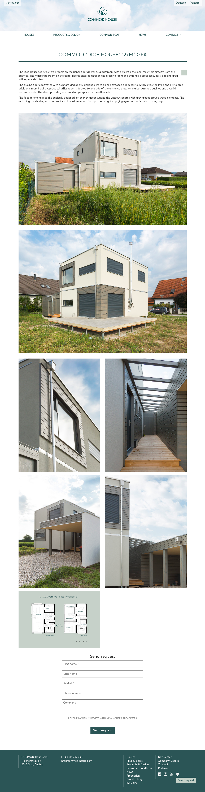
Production (133, 776)
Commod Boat (109, 35)
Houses (29, 35)
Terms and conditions (139, 768)
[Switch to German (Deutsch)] (181, 3)
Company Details (168, 761)
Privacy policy (135, 761)
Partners (163, 768)
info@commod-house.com (76, 761)
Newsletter (165, 757)
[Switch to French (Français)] (194, 3)
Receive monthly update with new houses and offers (102, 720)
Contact (172, 35)
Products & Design (66, 35)
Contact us (12, 3)
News (142, 35)
